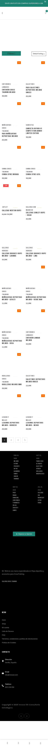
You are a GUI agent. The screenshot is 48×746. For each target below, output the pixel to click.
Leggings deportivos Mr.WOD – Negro (34, 424)
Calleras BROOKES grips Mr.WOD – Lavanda (12, 254)
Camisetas (30, 125)
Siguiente (24, 440)
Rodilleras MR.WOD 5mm (12, 384)
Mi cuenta (5, 627)
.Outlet (5, 207)
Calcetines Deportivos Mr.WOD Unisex (35, 380)
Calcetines (30, 84)
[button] (45, 13)
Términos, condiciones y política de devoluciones (20, 639)
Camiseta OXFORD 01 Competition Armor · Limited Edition (34, 131)
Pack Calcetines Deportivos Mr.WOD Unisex (34, 90)
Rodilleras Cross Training (6, 379)
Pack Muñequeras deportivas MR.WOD (10, 134)
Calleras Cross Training (9, 581)
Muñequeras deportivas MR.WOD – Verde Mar (36, 298)
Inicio (4, 620)
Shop (4, 624)
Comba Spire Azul (33, 174)
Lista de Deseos (8, 631)
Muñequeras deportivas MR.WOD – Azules (12, 298)
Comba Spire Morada (10, 174)
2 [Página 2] (11, 440)
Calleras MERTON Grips (11, 210)
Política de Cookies (9, 643)
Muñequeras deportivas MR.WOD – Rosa (12, 342)
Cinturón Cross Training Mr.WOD (8, 91)
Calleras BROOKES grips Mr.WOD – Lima (36, 254)
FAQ (3, 635)
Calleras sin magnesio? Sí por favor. (41, 498)
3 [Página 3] (18, 440)
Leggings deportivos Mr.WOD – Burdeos (10, 424)
